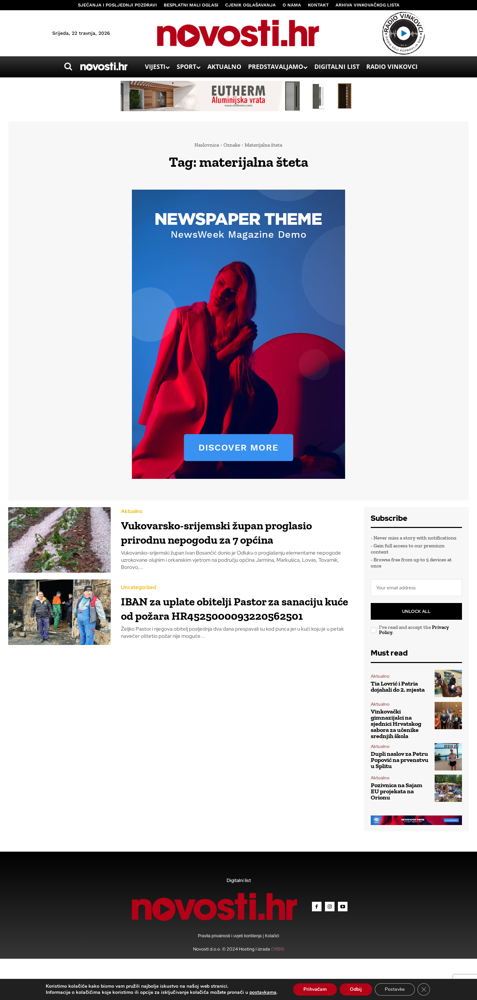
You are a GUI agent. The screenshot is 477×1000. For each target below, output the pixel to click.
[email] (416, 587)
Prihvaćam (314, 989)
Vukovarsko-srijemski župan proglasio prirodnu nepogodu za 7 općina (228, 537)
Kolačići (271, 935)
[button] (68, 66)
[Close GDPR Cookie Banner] (424, 989)
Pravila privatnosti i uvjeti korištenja (230, 935)
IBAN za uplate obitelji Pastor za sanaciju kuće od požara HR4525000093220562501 (222, 620)
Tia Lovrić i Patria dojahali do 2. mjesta (398, 686)
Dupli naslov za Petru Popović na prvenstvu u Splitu (399, 760)
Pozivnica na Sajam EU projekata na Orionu (396, 791)
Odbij (356, 989)
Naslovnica (206, 145)
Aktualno (131, 509)
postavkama (262, 992)
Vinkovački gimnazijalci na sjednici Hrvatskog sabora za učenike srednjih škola (396, 724)
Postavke (395, 989)
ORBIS (277, 949)
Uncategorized (138, 592)
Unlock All (416, 611)
